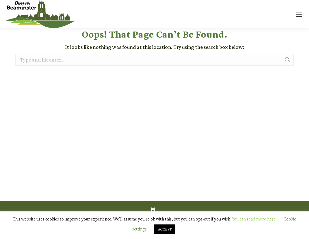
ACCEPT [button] (165, 229)
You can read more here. (254, 219)
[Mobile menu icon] (299, 14)
